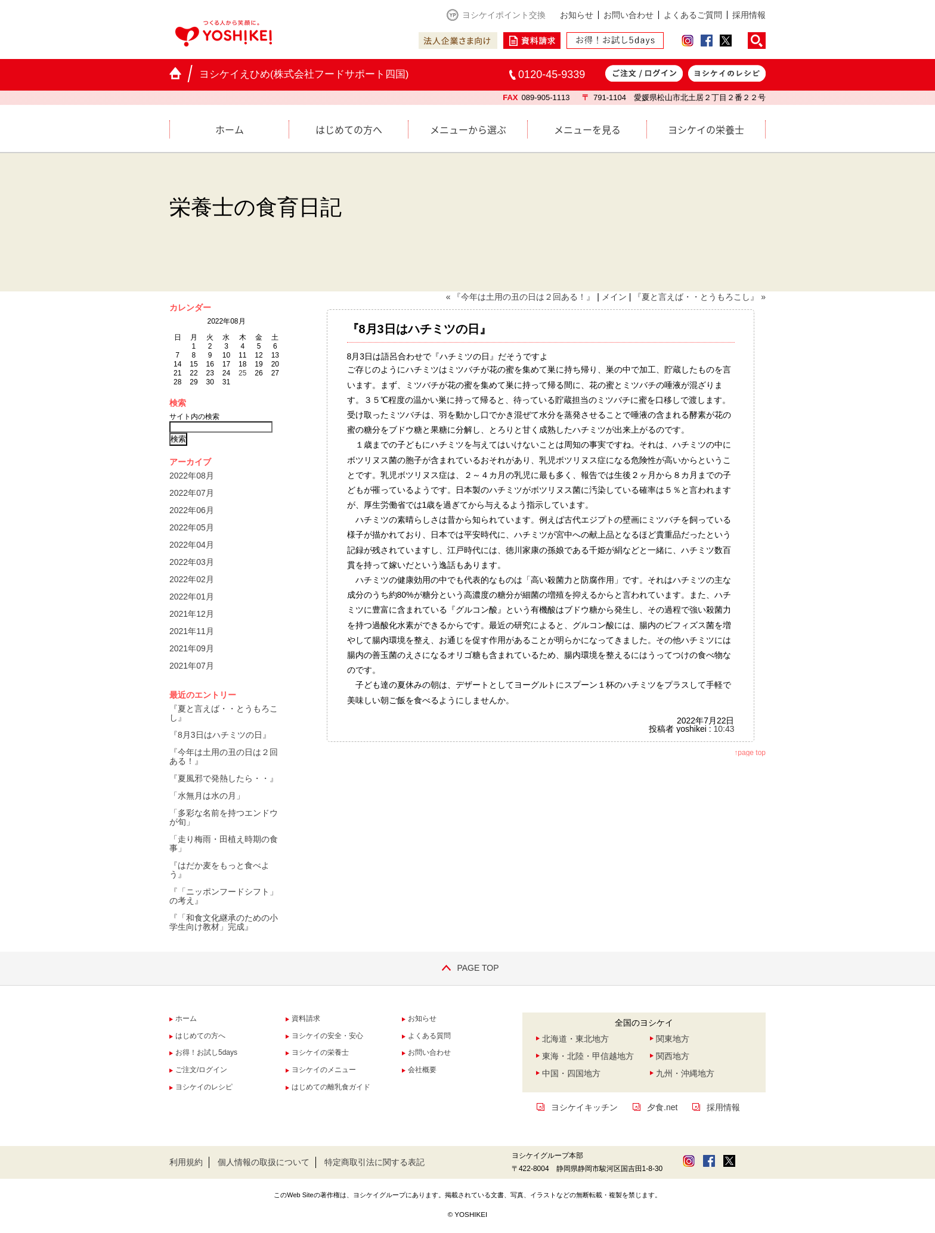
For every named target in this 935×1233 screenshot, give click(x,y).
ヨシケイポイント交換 (504, 15)
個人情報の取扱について (263, 1162)
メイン (614, 297)
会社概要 (422, 1070)
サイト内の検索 (194, 416)
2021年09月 (191, 648)
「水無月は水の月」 (206, 795)
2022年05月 (191, 527)
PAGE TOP (467, 968)
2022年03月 (191, 562)
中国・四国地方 (571, 1073)
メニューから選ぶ (468, 129)
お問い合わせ (628, 15)
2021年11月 (191, 631)
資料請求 (306, 1018)
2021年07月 (191, 665)
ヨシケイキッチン (584, 1107)
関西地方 (672, 1056)
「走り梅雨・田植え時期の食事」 (223, 843)
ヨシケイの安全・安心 (327, 1036)
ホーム (229, 129)
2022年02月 (191, 579)
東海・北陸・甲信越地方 (588, 1056)
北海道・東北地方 (575, 1038)
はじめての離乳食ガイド (331, 1087)
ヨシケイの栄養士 (706, 129)
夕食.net (662, 1107)
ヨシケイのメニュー (324, 1070)
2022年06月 (191, 510)
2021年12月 (191, 614)
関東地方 (672, 1038)
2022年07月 (191, 493)
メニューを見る (587, 129)
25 (242, 373)
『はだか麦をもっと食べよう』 (219, 870)
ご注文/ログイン (201, 1070)
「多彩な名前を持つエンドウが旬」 (223, 817)
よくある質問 (429, 1036)
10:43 (723, 729)
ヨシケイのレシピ (204, 1087)
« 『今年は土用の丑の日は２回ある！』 (520, 297)
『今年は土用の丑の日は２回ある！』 (223, 756)
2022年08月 (191, 475)
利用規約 (186, 1162)
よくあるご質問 (693, 15)
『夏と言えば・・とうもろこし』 (223, 713)
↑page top (750, 753)
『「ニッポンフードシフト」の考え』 (223, 896)
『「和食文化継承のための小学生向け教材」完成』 (223, 922)
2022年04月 (191, 544)
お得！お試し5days (206, 1052)
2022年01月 (191, 596)
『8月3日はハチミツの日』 (220, 735)
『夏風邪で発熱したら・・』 (223, 778)
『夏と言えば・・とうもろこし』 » (699, 297)
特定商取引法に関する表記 (374, 1162)
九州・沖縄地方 (685, 1073)
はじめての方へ (348, 129)
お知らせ (576, 15)
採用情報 (749, 15)
